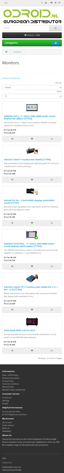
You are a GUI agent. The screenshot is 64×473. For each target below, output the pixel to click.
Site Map (5, 400)
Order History (8, 425)
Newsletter (6, 431)
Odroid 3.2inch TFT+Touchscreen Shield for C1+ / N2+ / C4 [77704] (31, 288)
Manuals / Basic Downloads (13, 390)
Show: (59, 91)
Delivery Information (10, 378)
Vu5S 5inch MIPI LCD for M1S (19, 330)
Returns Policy (8, 387)
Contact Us (6, 397)
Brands (5, 403)
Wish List (5, 428)
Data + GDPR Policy (10, 375)
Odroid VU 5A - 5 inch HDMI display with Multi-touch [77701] (29, 201)
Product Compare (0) (11, 78)
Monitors (17, 52)
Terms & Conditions (10, 384)
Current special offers (11, 411)
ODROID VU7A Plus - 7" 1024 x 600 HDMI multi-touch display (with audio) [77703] (29, 245)
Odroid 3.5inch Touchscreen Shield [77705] (27, 159)
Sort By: (58, 83)
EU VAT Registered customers (14, 414)
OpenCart (17, 467)
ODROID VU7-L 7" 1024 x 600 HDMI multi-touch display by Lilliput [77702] (29, 117)
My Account (7, 422)
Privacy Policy (7, 381)
